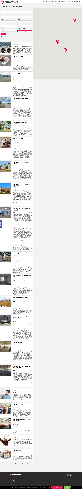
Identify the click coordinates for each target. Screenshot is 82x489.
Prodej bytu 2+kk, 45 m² (18, 56)
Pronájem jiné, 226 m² (17, 342)
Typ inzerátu (3, 10)
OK (67, 487)
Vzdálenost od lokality (21, 28)
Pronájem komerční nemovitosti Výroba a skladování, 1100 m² (22, 209)
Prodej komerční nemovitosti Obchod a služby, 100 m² (21, 420)
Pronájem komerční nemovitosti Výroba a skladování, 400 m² (22, 253)
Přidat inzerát (12, 477)
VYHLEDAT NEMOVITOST (50, 1)
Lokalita (2, 28)
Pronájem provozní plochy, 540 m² (20, 122)
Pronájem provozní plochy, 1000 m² (20, 98)
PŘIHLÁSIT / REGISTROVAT (75, 1)
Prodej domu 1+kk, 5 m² (18, 43)
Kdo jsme (11, 483)
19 (27, 463)
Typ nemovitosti (4, 14)
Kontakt (11, 484)
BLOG (44, 1)
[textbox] (16, 26)
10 (6, 469)
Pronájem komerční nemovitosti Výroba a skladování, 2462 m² (22, 367)
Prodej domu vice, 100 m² (18, 389)
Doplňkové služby (12, 481)
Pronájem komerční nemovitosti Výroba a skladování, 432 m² (22, 163)
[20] (8, 469)
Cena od (2, 19)
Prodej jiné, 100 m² (17, 436)
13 (22, 463)
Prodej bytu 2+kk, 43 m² (18, 138)
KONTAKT (68, 1)
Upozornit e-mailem (5, 36)
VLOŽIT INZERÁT (57, 1)
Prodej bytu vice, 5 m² (17, 450)
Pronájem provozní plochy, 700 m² (20, 297)
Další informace (57, 487)
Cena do (18, 19)
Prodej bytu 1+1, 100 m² (18, 404)
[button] (16, 12)
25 (2, 465)
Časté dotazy (12, 480)
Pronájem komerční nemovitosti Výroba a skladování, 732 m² (22, 185)
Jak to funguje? (12, 479)
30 (9, 469)
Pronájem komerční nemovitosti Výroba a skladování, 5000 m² (22, 73)
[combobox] (16, 26)
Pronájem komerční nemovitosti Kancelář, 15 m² (22, 276)
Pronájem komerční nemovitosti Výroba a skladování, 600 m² (22, 317)
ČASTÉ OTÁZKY (63, 1)
